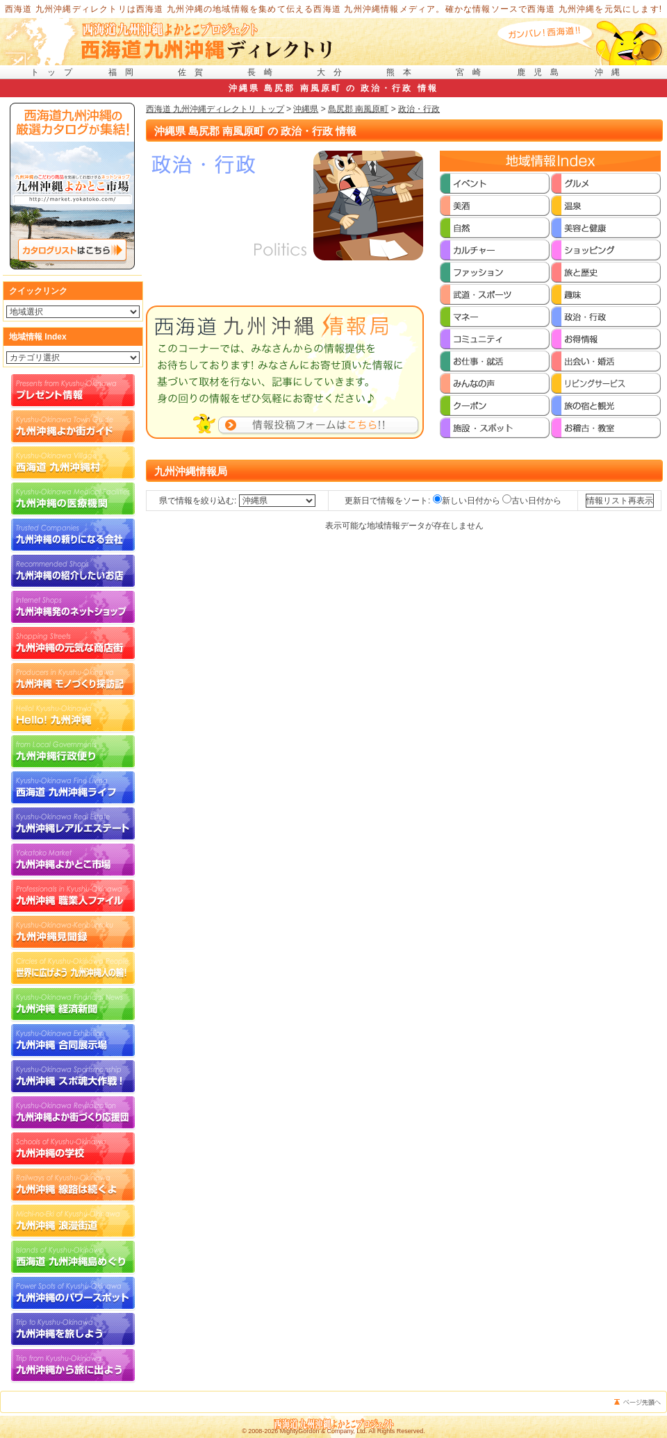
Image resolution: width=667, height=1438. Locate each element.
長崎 (264, 72)
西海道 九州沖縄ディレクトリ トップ (215, 109)
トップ (56, 72)
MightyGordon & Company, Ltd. (323, 1431)
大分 (333, 72)
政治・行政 (419, 109)
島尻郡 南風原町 (358, 109)
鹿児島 (542, 72)
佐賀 (194, 72)
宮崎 (472, 72)
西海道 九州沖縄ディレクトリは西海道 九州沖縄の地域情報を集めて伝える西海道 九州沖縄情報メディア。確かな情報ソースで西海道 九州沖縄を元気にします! (334, 9)
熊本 (403, 72)
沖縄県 (305, 109)
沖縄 (611, 72)
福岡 (125, 72)
